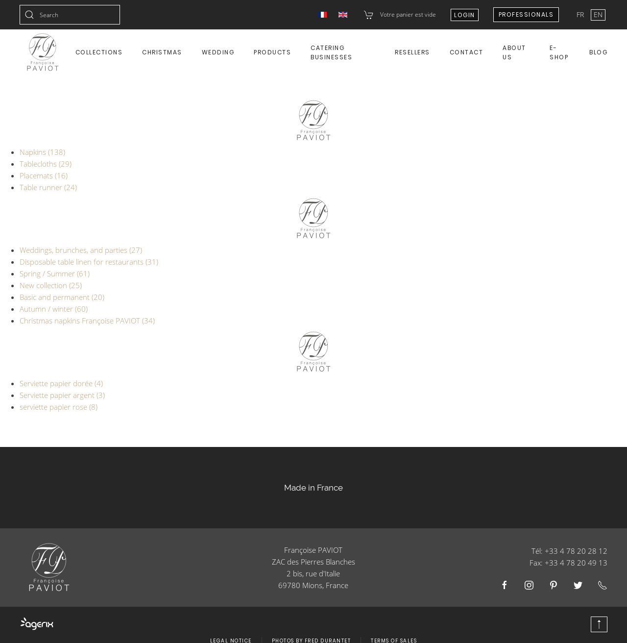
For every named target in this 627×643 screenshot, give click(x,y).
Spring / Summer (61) (55, 273)
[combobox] (70, 15)
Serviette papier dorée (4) (61, 383)
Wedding (218, 52)
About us (514, 52)
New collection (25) (51, 285)
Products (272, 52)
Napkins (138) (42, 152)
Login (464, 15)
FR (581, 14)
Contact (466, 52)
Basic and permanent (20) (62, 297)
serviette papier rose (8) (58, 407)
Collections (99, 52)
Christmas (162, 52)
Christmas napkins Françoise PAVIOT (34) (87, 320)
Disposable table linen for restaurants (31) (89, 262)
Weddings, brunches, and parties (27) (81, 250)
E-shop (559, 52)
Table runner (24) (48, 187)
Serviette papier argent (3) (62, 395)
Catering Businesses (331, 52)
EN (598, 14)
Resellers (412, 52)
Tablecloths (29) (46, 164)
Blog (598, 52)
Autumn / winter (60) (54, 309)
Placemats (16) (44, 175)
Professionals (526, 14)
